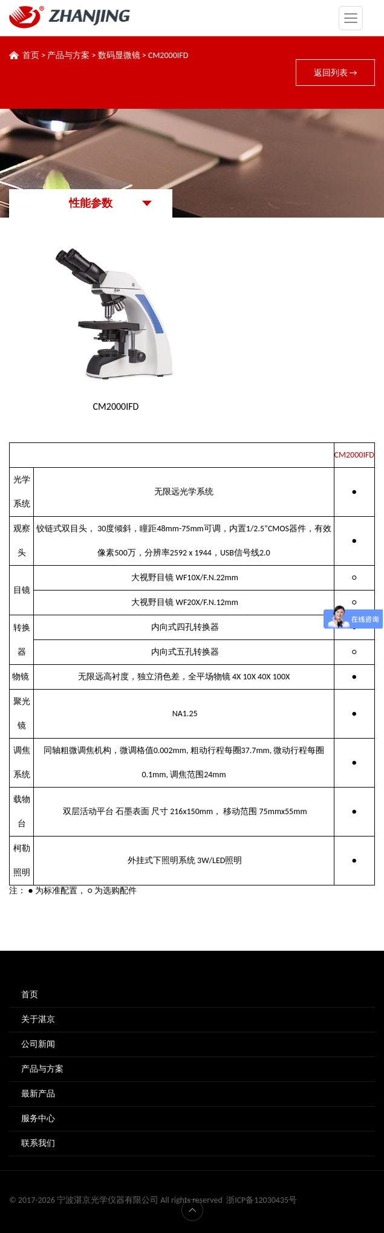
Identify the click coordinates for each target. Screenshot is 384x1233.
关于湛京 (38, 1019)
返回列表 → (335, 73)
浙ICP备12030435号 (261, 1200)
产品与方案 (68, 55)
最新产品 (38, 1094)
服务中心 (38, 1118)
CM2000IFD (168, 55)
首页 (30, 55)
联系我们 (38, 1143)
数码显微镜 (119, 55)
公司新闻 (38, 1044)
